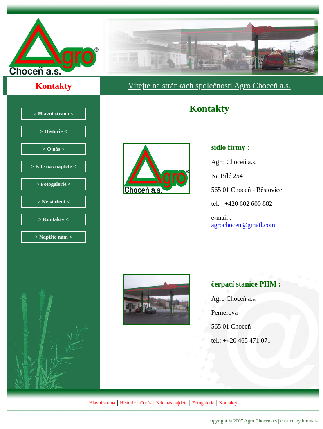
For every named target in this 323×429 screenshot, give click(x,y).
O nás (146, 403)
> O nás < (53, 149)
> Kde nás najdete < (53, 166)
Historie (128, 403)
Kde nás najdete (172, 403)
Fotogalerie (203, 403)
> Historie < (53, 131)
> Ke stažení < (54, 202)
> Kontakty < (53, 219)
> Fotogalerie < (53, 184)
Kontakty (228, 403)
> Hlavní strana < (54, 114)
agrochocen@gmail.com (243, 224)
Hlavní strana (102, 403)
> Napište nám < (53, 237)
